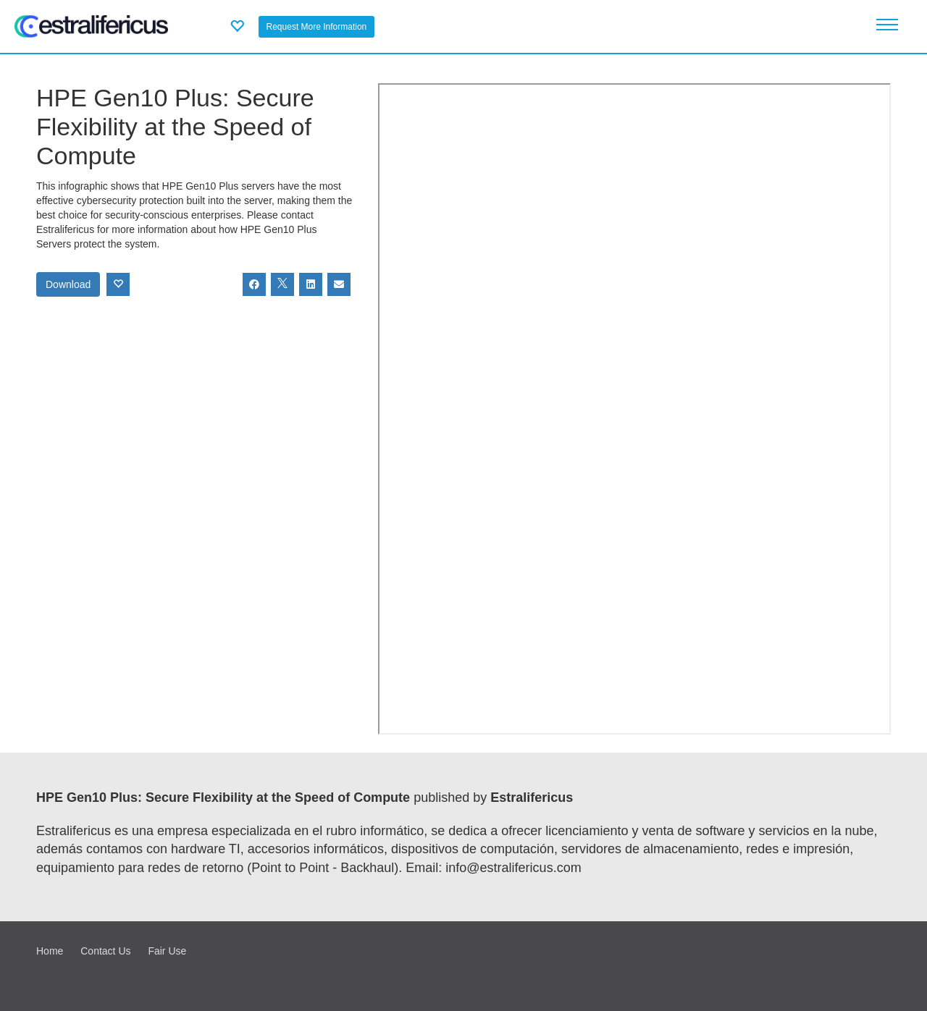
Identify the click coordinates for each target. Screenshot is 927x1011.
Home (49, 951)
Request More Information (317, 27)
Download (68, 284)
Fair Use (167, 951)
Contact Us (105, 951)
